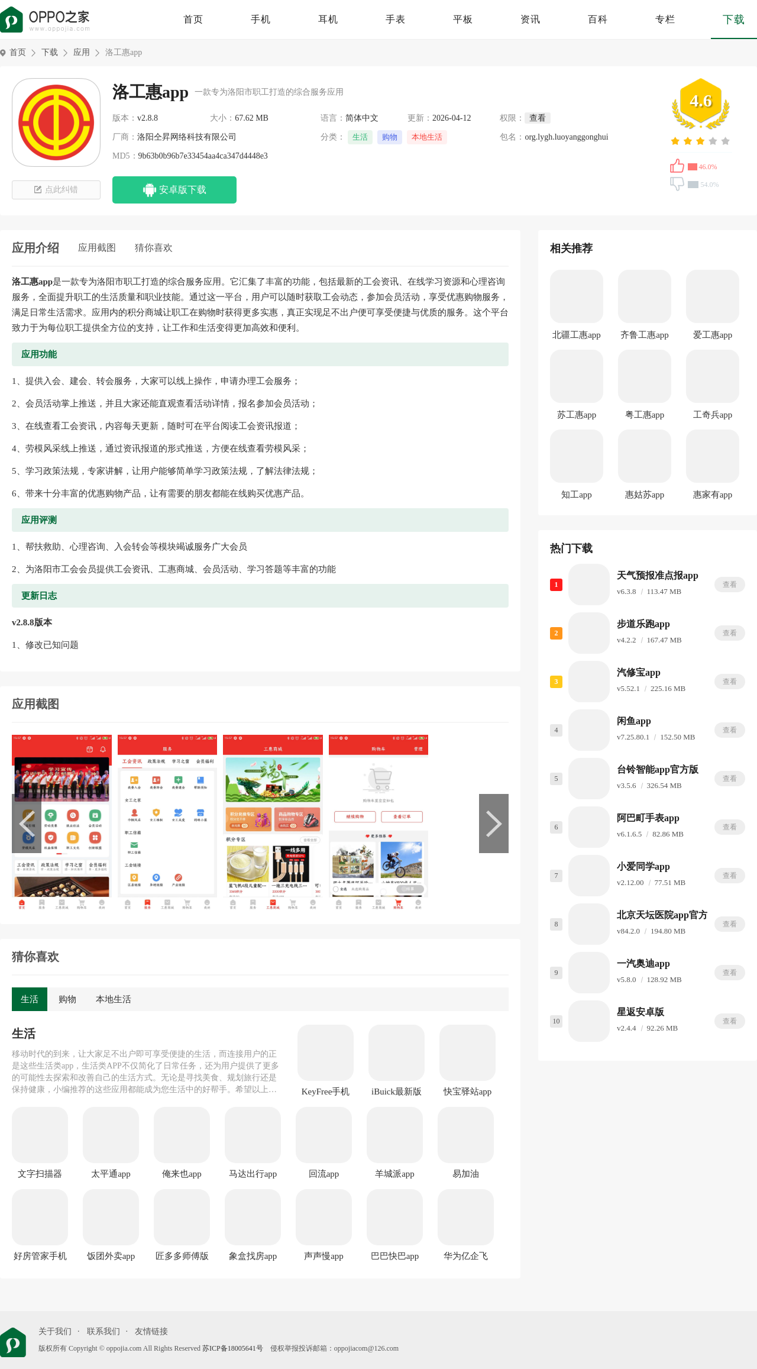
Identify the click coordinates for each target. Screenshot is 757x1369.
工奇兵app (713, 414)
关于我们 (55, 1331)
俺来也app (182, 1173)
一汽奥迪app (643, 963)
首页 (193, 19)
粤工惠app (645, 414)
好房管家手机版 (40, 1256)
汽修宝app (639, 672)
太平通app (111, 1173)
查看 (730, 584)
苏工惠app (577, 414)
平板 (463, 19)
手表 (396, 19)
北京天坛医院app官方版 (667, 915)
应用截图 (97, 248)
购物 (389, 137)
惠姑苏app (645, 494)
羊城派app (395, 1173)
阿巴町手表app (648, 818)
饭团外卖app (111, 1256)
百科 (598, 19)
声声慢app (324, 1256)
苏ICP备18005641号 (232, 1348)
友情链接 (151, 1331)
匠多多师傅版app (182, 1256)
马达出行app (253, 1173)
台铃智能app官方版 (657, 769)
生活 (360, 137)
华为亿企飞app (466, 1256)
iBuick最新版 (396, 1091)
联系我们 (103, 1331)
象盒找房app (253, 1256)
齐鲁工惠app (644, 335)
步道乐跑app (643, 624)
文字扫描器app (40, 1174)
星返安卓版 (640, 1012)
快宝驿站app (468, 1091)
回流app (324, 1173)
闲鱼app (634, 721)
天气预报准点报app (657, 575)
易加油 (465, 1173)
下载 (734, 19)
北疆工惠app (576, 335)
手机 (261, 19)
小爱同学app (643, 866)
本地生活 (427, 137)
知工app (576, 494)
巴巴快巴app (395, 1256)
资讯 (530, 19)
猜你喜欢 (154, 248)
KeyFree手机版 (326, 1092)
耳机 (328, 19)
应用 (81, 52)
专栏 (665, 19)
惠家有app (713, 494)
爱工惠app (713, 335)
